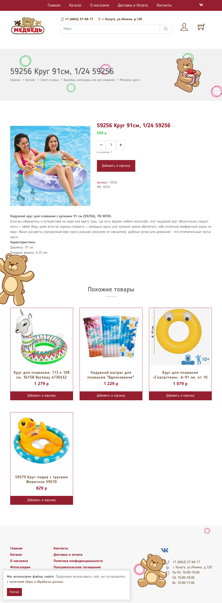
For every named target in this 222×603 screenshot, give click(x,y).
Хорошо (14, 591)
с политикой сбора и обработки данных (35, 582)
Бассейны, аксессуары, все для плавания (89, 80)
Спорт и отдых (50, 80)
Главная (54, 5)
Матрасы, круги (129, 80)
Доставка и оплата (68, 555)
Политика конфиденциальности (78, 561)
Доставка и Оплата (133, 5)
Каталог (75, 5)
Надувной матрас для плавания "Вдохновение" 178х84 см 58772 (110, 377)
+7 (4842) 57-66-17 (77, 19)
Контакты (164, 5)
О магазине (99, 5)
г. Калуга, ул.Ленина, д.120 (120, 19)
